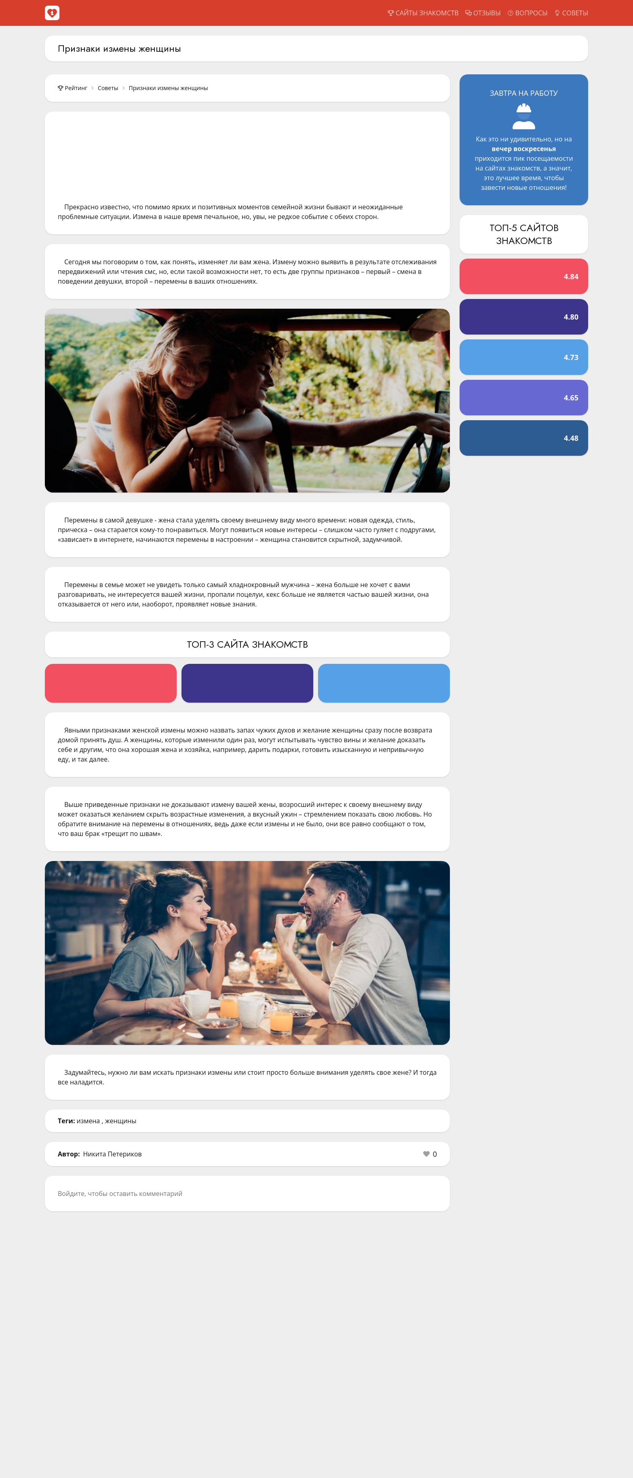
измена (88, 1120)
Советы (108, 88)
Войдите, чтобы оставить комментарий (120, 1193)
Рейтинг (72, 88)
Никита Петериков (112, 1154)
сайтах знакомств (512, 168)
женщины (121, 1120)
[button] (430, 1154)
